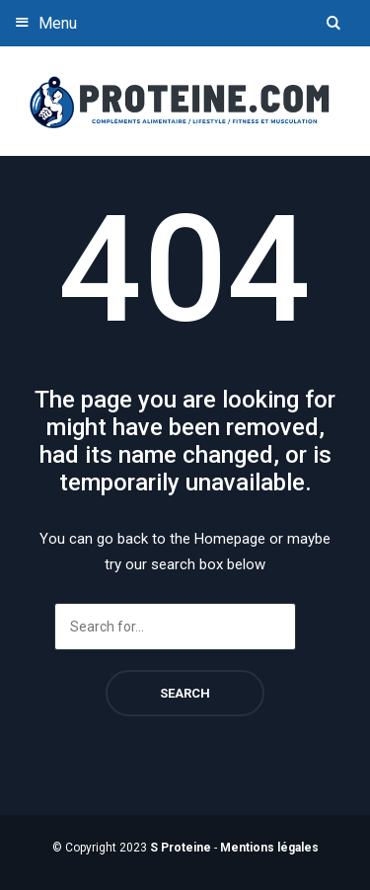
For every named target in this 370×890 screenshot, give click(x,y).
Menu (43, 22)
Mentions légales (269, 847)
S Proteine (180, 847)
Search (185, 693)
